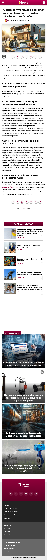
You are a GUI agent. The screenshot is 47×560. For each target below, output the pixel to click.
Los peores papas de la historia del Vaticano (30, 260)
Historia (21, 263)
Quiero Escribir (9, 535)
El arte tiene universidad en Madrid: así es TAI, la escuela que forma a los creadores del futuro (29, 287)
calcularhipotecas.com (10, 187)
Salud (20, 249)
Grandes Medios (9, 545)
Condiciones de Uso (10, 508)
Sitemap (7, 518)
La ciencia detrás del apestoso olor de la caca (28, 246)
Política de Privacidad (11, 512)
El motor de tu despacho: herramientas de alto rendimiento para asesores (23, 364)
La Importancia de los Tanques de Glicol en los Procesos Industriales (23, 434)
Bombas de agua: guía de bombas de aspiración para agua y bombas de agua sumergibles (23, 398)
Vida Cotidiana (23, 237)
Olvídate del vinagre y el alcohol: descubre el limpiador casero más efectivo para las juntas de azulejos (30, 232)
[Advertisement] (23, 316)
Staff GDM (14, 20)
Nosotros (7, 528)
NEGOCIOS (26, 209)
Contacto (7, 532)
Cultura (21, 277)
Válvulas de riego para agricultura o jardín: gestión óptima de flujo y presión (23, 468)
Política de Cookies (10, 515)
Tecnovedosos (9, 549)
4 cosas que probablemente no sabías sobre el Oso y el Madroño (29, 274)
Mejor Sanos (8, 552)
